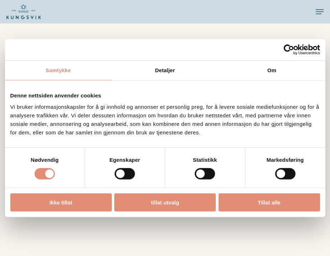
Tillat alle (269, 202)
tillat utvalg (165, 202)
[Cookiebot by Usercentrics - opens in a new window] (289, 49)
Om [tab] (271, 70)
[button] (320, 11)
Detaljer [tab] (165, 70)
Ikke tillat (60, 202)
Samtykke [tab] (58, 70)
